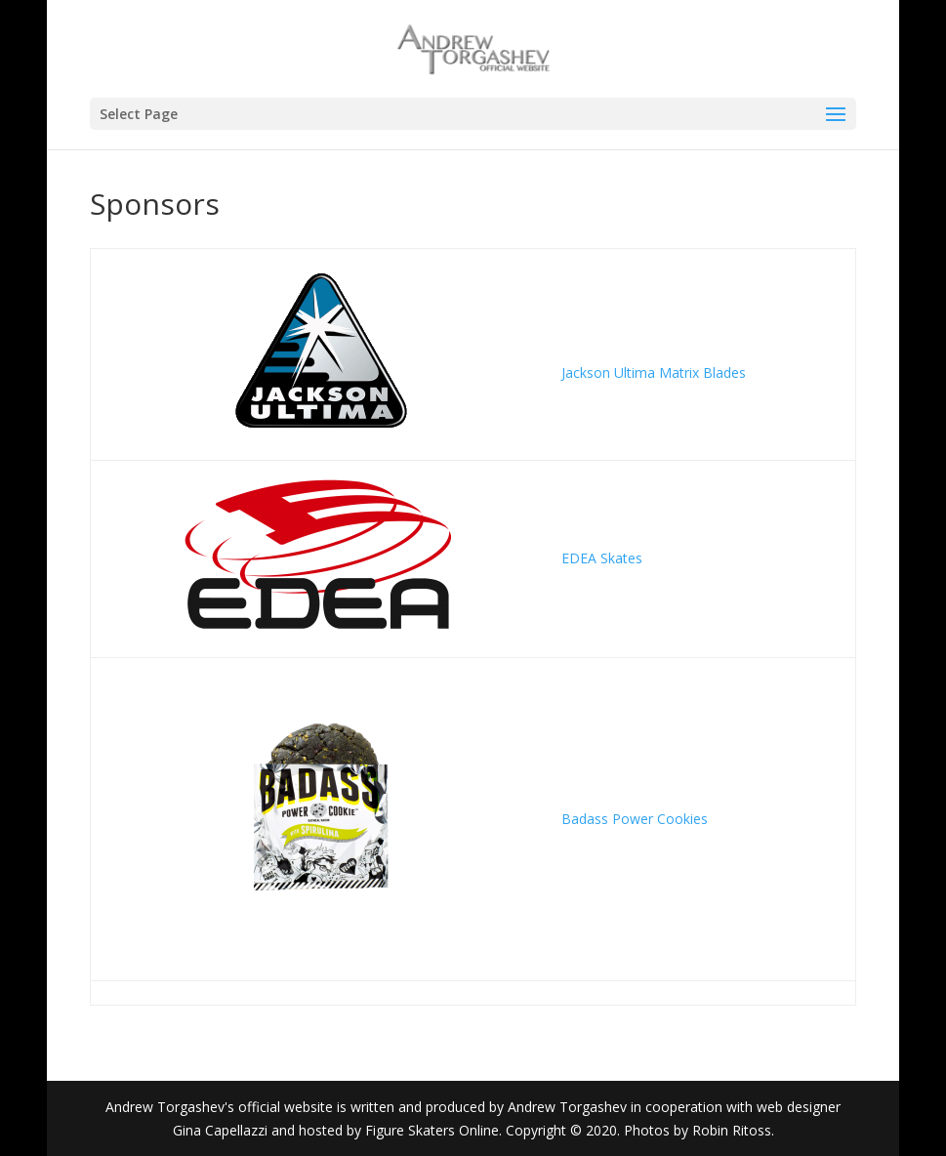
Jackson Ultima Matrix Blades (655, 372)
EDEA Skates (601, 558)
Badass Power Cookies (636, 818)
